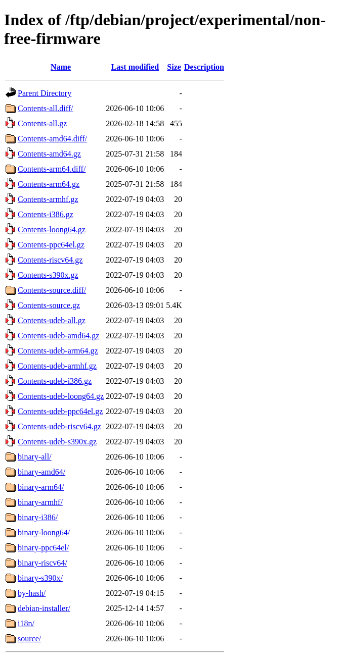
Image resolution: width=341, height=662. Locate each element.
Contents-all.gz (42, 123)
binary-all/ (35, 456)
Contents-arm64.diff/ (52, 169)
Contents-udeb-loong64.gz (61, 396)
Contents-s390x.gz (48, 275)
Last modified (135, 67)
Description (204, 67)
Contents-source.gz (49, 305)
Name (61, 67)
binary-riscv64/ (42, 562)
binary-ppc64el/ (43, 547)
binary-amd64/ (41, 472)
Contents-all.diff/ (45, 108)
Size (174, 67)
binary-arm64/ (41, 487)
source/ (29, 638)
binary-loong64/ (44, 532)
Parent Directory (44, 93)
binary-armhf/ (40, 502)
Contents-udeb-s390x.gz (57, 441)
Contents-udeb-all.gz (52, 320)
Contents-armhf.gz (48, 199)
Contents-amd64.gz (49, 153)
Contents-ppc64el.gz (51, 244)
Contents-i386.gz (45, 214)
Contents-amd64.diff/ (52, 138)
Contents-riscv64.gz (50, 260)
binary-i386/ (38, 517)
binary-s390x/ (40, 578)
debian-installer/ (44, 608)
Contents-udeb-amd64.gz (58, 335)
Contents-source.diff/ (52, 290)
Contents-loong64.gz (52, 229)
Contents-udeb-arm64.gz (58, 350)
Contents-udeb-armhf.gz (57, 366)
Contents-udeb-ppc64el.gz (60, 411)
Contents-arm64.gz (48, 184)
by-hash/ (32, 593)
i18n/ (26, 623)
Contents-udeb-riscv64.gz (59, 426)
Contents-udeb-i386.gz (55, 381)
